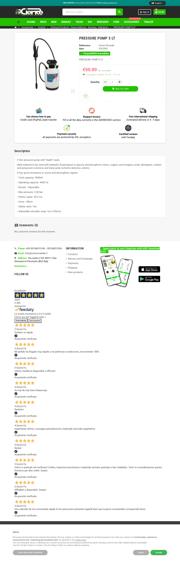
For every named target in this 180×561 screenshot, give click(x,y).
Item (81, 48)
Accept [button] (159, 552)
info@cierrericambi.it (36, 253)
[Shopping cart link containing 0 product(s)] (159, 12)
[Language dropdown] (157, 3)
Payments (73, 263)
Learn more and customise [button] (30, 552)
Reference (84, 45)
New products (75, 272)
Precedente (21, 320)
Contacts (73, 254)
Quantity (95, 82)
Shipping (72, 267)
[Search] (92, 12)
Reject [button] (141, 552)
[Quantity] (112, 82)
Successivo (34, 320)
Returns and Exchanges (80, 258)
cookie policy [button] (80, 540)
